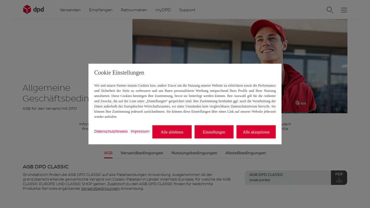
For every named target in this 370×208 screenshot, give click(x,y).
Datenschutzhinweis (111, 131)
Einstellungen (214, 132)
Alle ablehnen (172, 132)
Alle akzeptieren (256, 132)
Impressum (140, 131)
